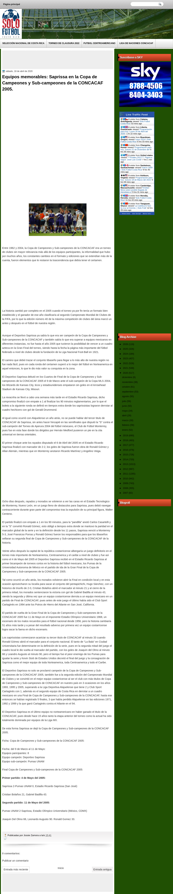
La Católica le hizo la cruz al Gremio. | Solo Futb (136, 207)
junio (125, 406)
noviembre (128, 382)
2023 (126, 358)
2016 (126, 450)
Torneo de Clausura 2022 (63, 43)
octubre (126, 386)
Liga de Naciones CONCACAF (136, 43)
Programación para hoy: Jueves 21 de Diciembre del (136, 148)
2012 (126, 469)
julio (124, 401)
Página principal (11, 4)
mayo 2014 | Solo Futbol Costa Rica (136, 140)
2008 (126, 488)
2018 (126, 440)
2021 (126, 368)
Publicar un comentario (15, 860)
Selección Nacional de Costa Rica (23, 43)
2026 (126, 344)
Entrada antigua (102, 869)
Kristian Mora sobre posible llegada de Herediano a (135, 190)
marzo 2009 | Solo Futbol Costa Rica (136, 168)
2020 (126, 373)
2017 (126, 445)
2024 (126, 353)
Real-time (126, 213)
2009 (126, 483)
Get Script (136, 213)
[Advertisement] (68, 59)
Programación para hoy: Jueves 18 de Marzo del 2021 (136, 179)
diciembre (127, 377)
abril (124, 415)
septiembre (128, 391)
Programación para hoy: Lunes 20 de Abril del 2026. (136, 131)
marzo (125, 420)
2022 (126, 363)
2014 (126, 459)
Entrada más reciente (16, 869)
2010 (126, 478)
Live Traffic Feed (137, 114)
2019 (126, 435)
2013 (126, 464)
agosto (126, 396)
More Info (147, 213)
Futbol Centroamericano (99, 43)
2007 (126, 492)
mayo (125, 410)
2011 (126, 473)
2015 (126, 454)
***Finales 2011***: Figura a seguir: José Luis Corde (136, 158)
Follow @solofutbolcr (95, 21)
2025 (126, 349)
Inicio (61, 868)
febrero (126, 425)
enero (125, 430)
